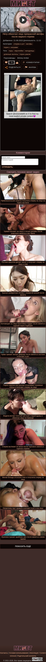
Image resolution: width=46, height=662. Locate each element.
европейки (18, 51)
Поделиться (14, 67)
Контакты (4, 653)
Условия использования (18, 653)
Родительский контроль (26, 656)
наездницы (29, 51)
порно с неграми (11, 47)
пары (11, 51)
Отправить (7, 167)
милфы (29, 44)
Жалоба (32, 67)
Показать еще (23, 546)
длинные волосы (11, 54)
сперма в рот (19, 44)
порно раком (25, 54)
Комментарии (32, 62)
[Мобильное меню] (2, 3)
